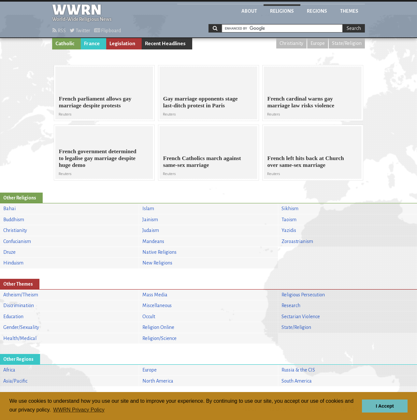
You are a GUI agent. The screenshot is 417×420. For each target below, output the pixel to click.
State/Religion (347, 43)
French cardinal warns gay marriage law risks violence (300, 102)
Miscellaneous (157, 305)
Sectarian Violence (300, 316)
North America (157, 381)
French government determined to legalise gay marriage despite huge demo (97, 158)
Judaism (150, 230)
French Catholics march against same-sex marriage (202, 161)
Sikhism (289, 208)
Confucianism (17, 241)
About (249, 11)
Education (13, 316)
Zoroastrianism (297, 241)
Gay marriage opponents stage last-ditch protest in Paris (200, 102)
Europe (317, 43)
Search (354, 28)
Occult (148, 316)
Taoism (288, 219)
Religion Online (158, 327)
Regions (317, 11)
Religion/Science (159, 338)
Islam (148, 208)
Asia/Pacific (15, 381)
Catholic (64, 44)
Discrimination (18, 305)
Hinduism (13, 262)
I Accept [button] (385, 406)
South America (296, 381)
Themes (349, 11)
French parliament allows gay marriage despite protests (95, 102)
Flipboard (107, 30)
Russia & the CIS (298, 370)
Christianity (291, 43)
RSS (59, 30)
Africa (9, 370)
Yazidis (288, 230)
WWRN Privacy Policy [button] (78, 410)
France (92, 44)
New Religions (157, 262)
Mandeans (153, 241)
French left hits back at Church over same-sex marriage (305, 161)
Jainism (150, 219)
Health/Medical (19, 338)
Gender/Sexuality (21, 327)
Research (290, 305)
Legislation (122, 44)
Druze (9, 252)
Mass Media (154, 294)
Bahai (9, 208)
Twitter (80, 30)
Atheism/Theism (20, 294)
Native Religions (159, 252)
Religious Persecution (303, 294)
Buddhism (13, 219)
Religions (282, 11)
